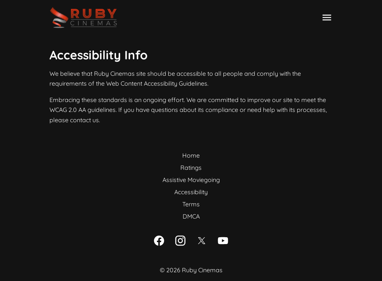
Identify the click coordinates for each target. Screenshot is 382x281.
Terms (191, 204)
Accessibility (191, 192)
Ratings (191, 167)
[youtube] (223, 241)
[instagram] (180, 241)
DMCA (191, 216)
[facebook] (159, 241)
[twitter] (202, 241)
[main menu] (327, 17)
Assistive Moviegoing (191, 180)
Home (191, 155)
